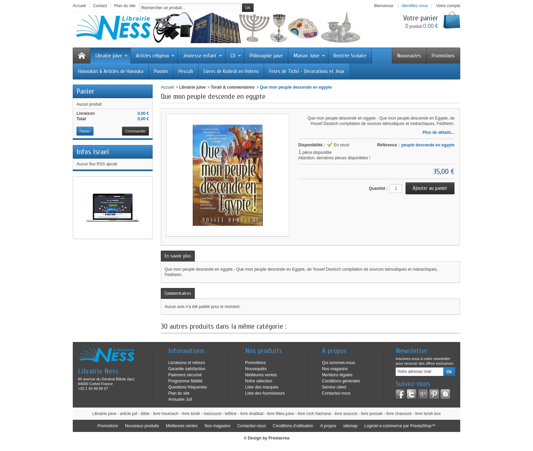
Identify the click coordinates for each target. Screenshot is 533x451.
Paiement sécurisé (185, 375)
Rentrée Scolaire (349, 56)
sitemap (350, 425)
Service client (334, 387)
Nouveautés (409, 56)
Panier (85, 91)
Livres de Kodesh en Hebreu (231, 71)
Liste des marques (261, 387)
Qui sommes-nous (338, 362)
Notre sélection (258, 381)
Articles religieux (155, 56)
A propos (328, 425)
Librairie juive (112, 56)
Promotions (443, 56)
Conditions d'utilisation (293, 425)
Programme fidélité (185, 381)
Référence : (388, 145)
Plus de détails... (438, 132)
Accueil (167, 87)
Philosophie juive (266, 56)
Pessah (185, 71)
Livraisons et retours (186, 362)
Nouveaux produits (142, 425)
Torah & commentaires (233, 87)
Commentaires (178, 293)
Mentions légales (337, 375)
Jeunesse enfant (202, 56)
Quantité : (378, 188)
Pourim (161, 71)
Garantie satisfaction (186, 368)
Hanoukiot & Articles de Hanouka (110, 71)
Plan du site (179, 393)
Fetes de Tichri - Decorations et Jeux (306, 71)
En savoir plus (178, 256)
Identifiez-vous (415, 5)
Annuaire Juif (180, 399)
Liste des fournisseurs (265, 393)
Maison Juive (309, 56)
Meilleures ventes (261, 375)
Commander (135, 131)
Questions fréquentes (187, 387)
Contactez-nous (336, 393)
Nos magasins (335, 368)
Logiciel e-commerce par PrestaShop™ (399, 425)
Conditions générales (341, 381)
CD (235, 56)
